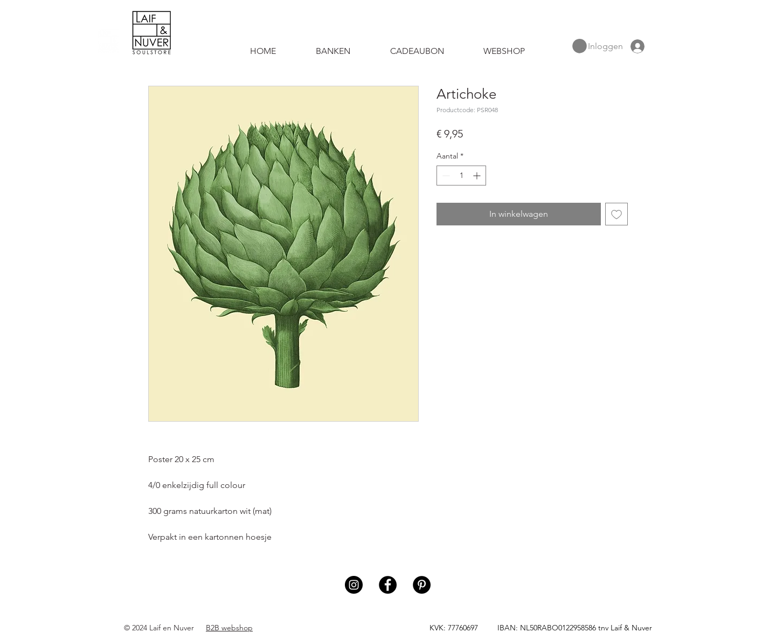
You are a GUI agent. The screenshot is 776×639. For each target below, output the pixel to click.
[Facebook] (388, 585)
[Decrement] (445, 175)
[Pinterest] (422, 585)
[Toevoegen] (616, 214)
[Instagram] (354, 585)
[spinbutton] (461, 175)
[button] (579, 46)
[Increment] (477, 175)
